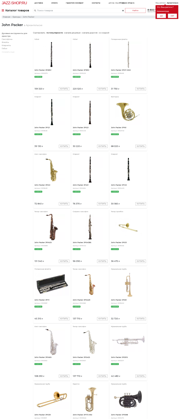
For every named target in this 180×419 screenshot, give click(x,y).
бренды (101, 403)
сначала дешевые (73, 33)
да (161, 16)
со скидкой (105, 33)
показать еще (8, 53)
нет (172, 16)
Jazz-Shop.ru (14, 3)
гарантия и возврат (74, 3)
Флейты (5, 43)
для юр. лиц (121, 3)
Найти (135, 10)
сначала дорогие (91, 33)
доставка (38, 3)
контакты (96, 3)
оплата (54, 3)
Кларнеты (6, 46)
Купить (63, 90)
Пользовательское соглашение (15, 413)
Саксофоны (7, 40)
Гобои (4, 49)
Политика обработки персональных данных (20, 415)
